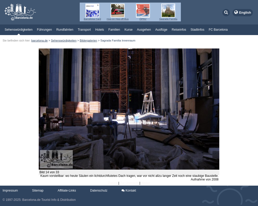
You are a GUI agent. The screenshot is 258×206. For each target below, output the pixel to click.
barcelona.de (39, 40)
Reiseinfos (179, 29)
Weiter (145, 183)
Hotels (99, 29)
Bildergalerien (88, 40)
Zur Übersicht (129, 183)
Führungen (44, 29)
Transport (84, 29)
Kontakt (129, 190)
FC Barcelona (218, 29)
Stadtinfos (197, 29)
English (245, 12)
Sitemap (37, 190)
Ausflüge (161, 29)
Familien (114, 29)
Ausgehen (144, 29)
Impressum (10, 190)
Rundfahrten (64, 29)
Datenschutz (99, 190)
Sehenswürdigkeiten (19, 29)
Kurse (128, 29)
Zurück (113, 183)
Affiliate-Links (67, 190)
